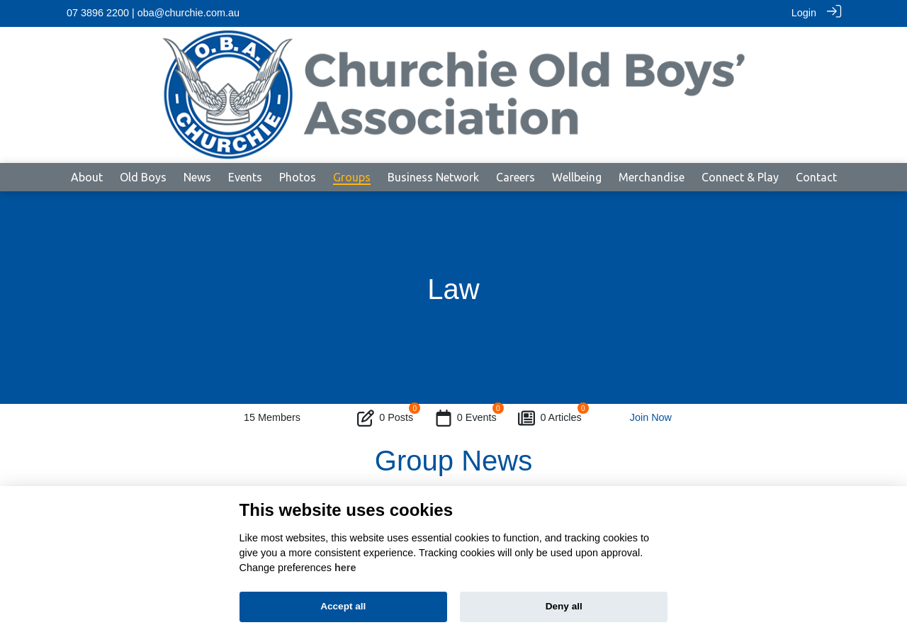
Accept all (343, 606)
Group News (453, 459)
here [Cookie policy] (345, 567)
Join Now (651, 417)
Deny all (564, 606)
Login (803, 12)
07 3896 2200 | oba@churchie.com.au (153, 12)
